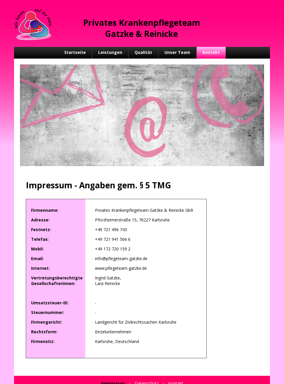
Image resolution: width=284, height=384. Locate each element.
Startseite (75, 52)
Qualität (143, 52)
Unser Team (177, 52)
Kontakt (211, 52)
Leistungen (110, 52)
